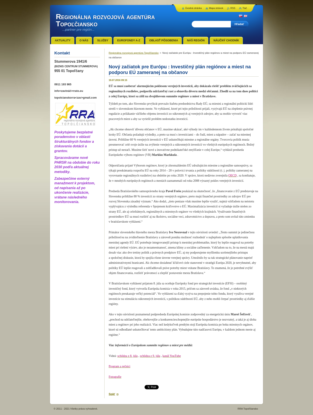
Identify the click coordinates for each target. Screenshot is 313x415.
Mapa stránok (216, 8)
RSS (232, 8)
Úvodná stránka (193, 8)
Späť (112, 394)
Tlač (244, 8)
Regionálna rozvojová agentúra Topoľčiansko (134, 53)
